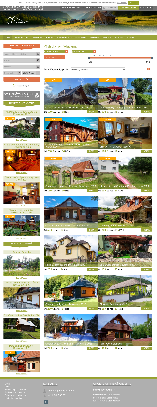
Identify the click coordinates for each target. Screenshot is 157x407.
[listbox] (31, 73)
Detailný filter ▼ (54, 57)
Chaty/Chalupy (21, 38)
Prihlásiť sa (109, 8)
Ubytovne (119, 38)
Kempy (130, 38)
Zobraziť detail (21, 140)
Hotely (49, 38)
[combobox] (20, 60)
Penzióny (94, 38)
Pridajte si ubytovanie (71, 7)
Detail (92, 112)
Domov (8, 38)
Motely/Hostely (64, 38)
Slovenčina (144, 7)
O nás (8, 387)
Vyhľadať (22, 79)
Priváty (107, 38)
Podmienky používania (92, 7)
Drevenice (37, 38)
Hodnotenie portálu (13, 398)
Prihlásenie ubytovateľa (16, 395)
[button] (38, 60)
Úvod (7, 384)
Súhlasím (133, 3)
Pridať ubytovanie (127, 8)
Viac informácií (122, 3)
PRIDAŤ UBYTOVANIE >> (104, 390)
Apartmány (80, 38)
